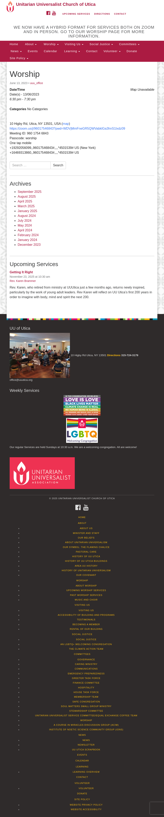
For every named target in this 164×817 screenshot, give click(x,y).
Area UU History (86, 566)
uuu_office (36, 83)
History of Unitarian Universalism (86, 570)
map (66, 123)
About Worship (86, 585)
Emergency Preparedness (86, 673)
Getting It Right (21, 272)
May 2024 (25, 225)
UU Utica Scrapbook (86, 749)
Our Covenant (86, 575)
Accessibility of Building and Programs (86, 615)
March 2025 (26, 206)
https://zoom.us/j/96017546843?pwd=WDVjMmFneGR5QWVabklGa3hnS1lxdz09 (67, 128)
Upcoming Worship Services (86, 590)
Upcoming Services (76, 14)
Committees (129, 44)
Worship (51, 44)
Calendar (50, 51)
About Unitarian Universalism (86, 542)
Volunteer (112, 51)
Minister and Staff (86, 533)
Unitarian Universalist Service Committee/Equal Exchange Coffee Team (86, 715)
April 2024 (25, 230)
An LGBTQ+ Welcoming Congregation (86, 644)
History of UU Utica (86, 556)
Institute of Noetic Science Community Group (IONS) (86, 729)
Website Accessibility (86, 809)
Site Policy (19, 58)
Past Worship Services (86, 595)
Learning (71, 51)
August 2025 (27, 196)
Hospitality (86, 687)
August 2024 (27, 215)
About (30, 44)
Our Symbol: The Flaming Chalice (86, 547)
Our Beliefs (86, 538)
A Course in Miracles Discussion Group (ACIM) (86, 725)
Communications (86, 669)
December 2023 (29, 244)
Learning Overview (86, 772)
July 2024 (25, 220)
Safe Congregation (86, 701)
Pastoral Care (86, 552)
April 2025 (25, 201)
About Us (86, 528)
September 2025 (29, 191)
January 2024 (27, 240)
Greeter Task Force (86, 678)
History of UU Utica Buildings (86, 561)
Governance (86, 659)
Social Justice (101, 44)
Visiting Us (74, 44)
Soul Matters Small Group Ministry (86, 706)
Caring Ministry (86, 664)
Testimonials (86, 619)
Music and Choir (86, 600)
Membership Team (86, 697)
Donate (132, 51)
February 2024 (28, 235)
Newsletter (86, 745)
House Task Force (86, 692)
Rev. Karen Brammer (23, 280)
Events (33, 51)
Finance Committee (86, 683)
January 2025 (27, 211)
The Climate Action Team (86, 649)
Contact (120, 14)
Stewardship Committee (86, 711)
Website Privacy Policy (86, 805)
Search (58, 165)
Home (14, 44)
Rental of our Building (86, 629)
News (16, 51)
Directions (102, 14)
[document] (82, 188)
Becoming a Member (86, 624)
